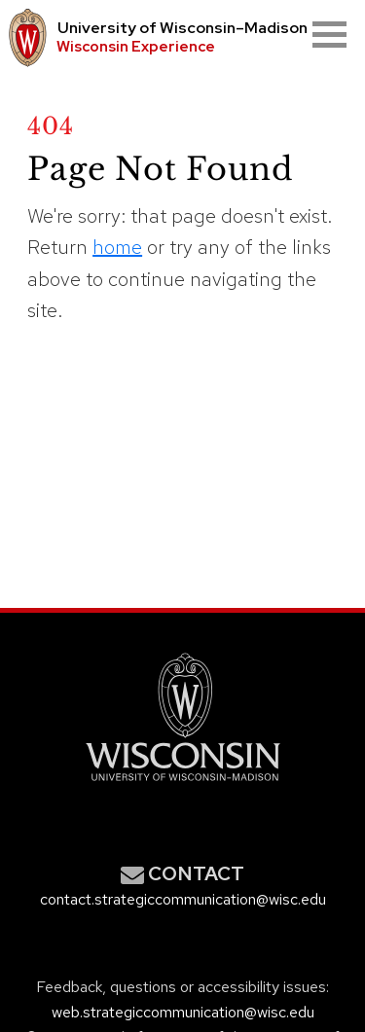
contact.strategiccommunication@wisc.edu (183, 899)
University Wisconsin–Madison (182, 28)
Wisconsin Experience (135, 46)
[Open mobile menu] (329, 34)
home (117, 247)
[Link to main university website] (183, 784)
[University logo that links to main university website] (24, 38)
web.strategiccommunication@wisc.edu (183, 1012)
